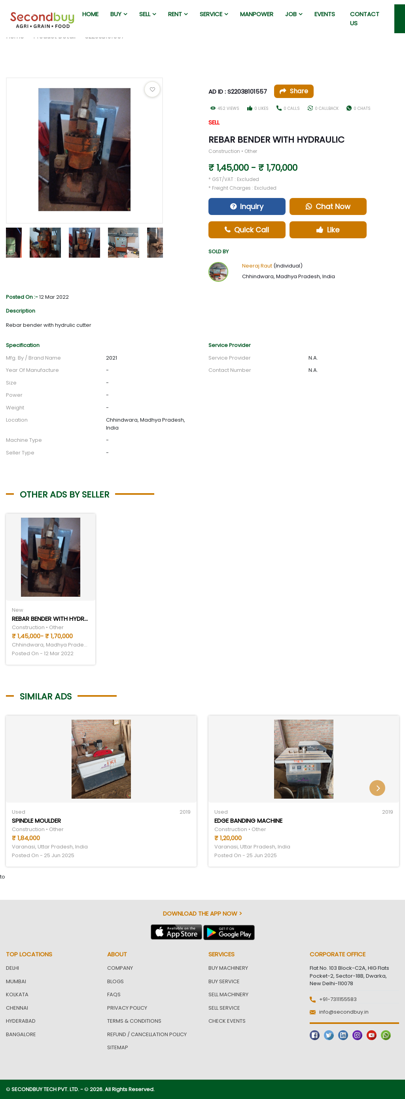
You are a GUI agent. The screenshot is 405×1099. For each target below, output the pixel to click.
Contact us (364, 18)
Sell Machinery (228, 994)
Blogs (115, 981)
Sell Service (224, 1008)
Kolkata (17, 994)
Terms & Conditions (134, 1021)
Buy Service (224, 981)
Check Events (227, 1021)
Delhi (12, 968)
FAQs (114, 994)
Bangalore (21, 1034)
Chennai (17, 1008)
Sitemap (117, 1047)
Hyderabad (21, 1021)
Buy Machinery (228, 968)
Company (120, 968)
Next (169, 241)
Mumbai (16, 981)
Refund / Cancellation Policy (147, 1034)
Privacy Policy (127, 1008)
